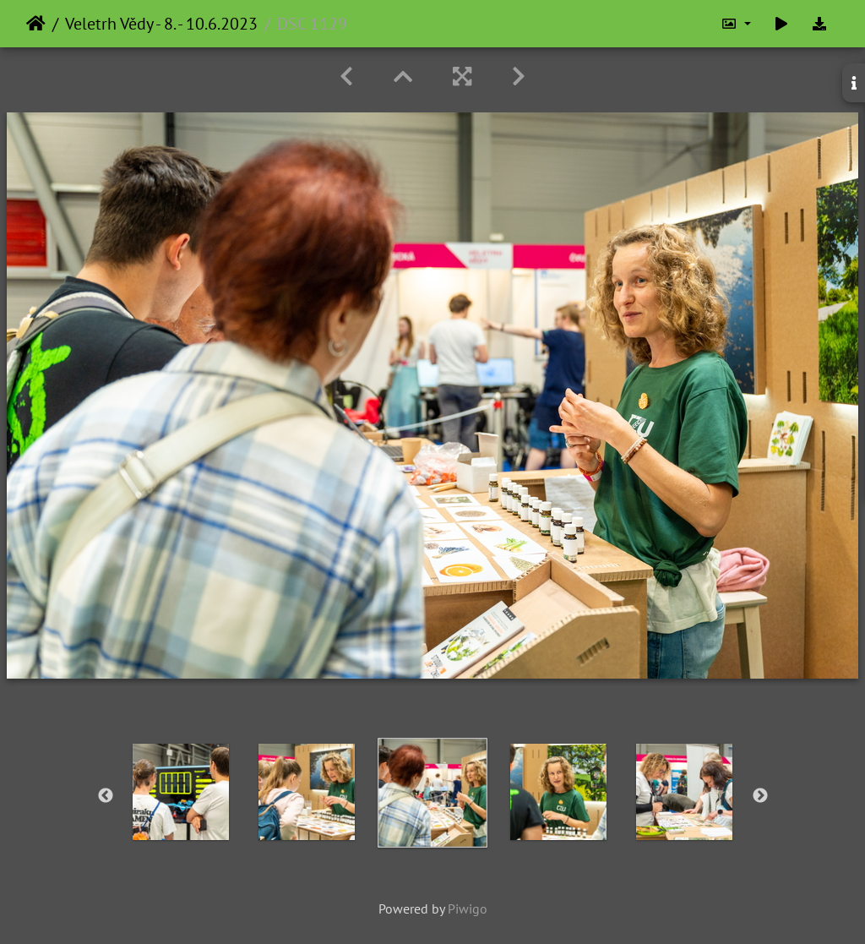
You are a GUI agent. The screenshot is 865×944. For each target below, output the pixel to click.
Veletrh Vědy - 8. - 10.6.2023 (161, 24)
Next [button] (760, 796)
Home (36, 23)
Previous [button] (105, 796)
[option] (181, 792)
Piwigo (467, 908)
